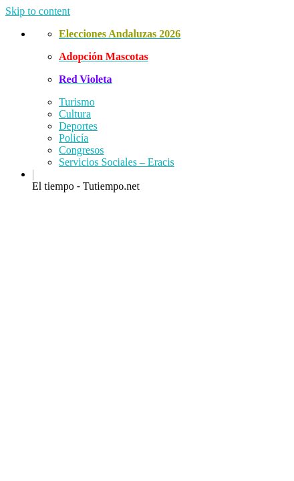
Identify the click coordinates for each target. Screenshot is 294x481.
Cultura (75, 114)
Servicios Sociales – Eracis (116, 162)
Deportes (78, 126)
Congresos (81, 150)
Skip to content (37, 11)
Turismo (77, 102)
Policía (73, 138)
